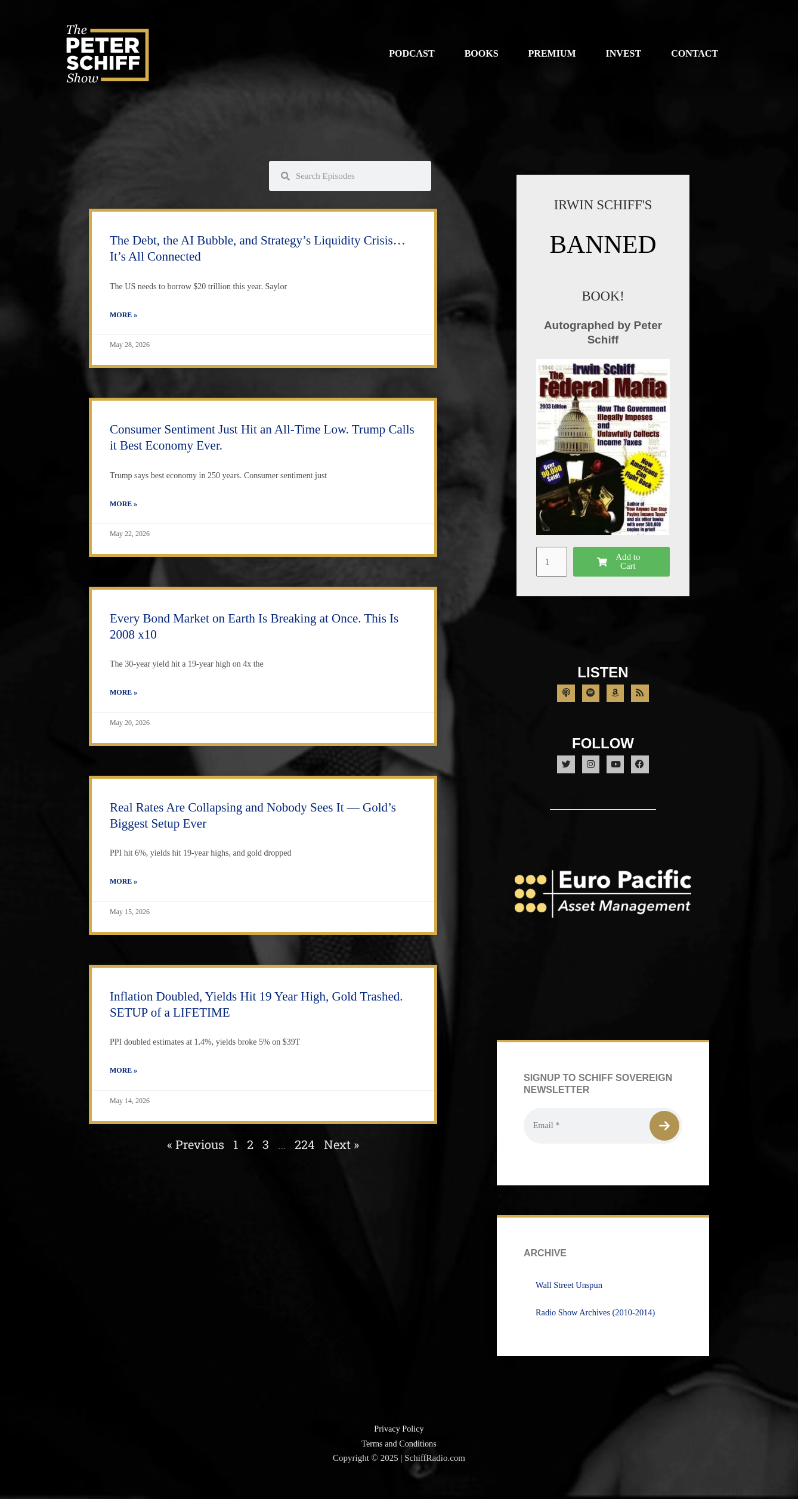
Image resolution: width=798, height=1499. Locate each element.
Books (482, 53)
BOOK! (603, 295)
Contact (694, 53)
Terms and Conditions (399, 1455)
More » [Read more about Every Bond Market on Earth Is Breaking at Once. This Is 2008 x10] (123, 694)
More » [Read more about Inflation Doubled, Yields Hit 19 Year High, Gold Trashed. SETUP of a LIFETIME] (123, 1073)
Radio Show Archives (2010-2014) (598, 1324)
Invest (624, 53)
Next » (341, 1147)
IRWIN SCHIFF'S (603, 204)
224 (305, 1147)
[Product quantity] (552, 561)
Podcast (411, 53)
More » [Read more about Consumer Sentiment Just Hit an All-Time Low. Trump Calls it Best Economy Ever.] (123, 505)
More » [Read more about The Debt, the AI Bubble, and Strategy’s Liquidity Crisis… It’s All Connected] (123, 315)
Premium (552, 53)
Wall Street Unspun (570, 1297)
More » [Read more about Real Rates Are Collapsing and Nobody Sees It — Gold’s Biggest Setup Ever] (123, 883)
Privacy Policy (399, 1440)
